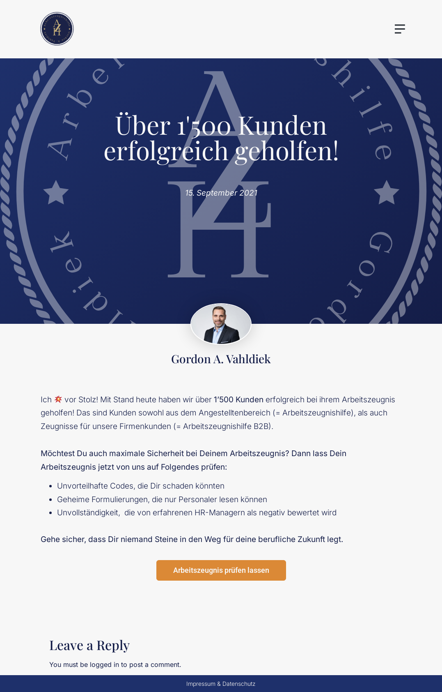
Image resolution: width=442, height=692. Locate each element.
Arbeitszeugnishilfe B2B (225, 426)
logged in (104, 664)
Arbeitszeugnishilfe (316, 413)
